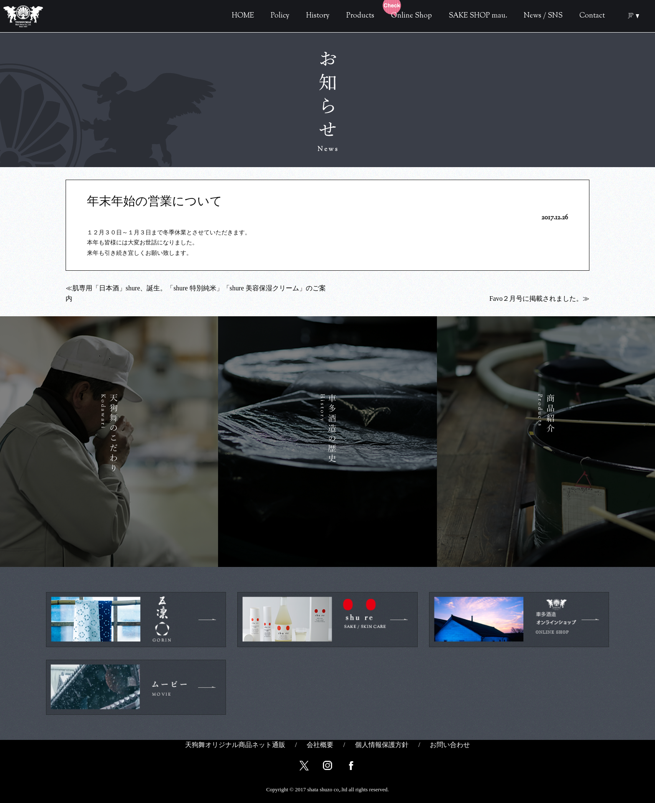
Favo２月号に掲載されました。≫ (539, 298)
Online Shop (397, 15)
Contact (592, 15)
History (318, 15)
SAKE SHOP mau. (478, 15)
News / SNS (543, 15)
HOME (243, 15)
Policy (280, 15)
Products (360, 15)
